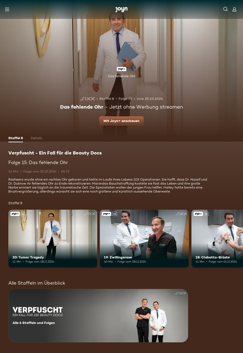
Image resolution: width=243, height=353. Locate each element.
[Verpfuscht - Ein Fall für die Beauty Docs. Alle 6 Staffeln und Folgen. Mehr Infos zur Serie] (98, 315)
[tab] (16, 138)
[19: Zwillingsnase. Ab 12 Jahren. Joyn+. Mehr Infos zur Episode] (144, 239)
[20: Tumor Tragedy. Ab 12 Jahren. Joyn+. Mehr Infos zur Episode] (52, 239)
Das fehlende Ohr (121, 76)
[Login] (234, 9)
